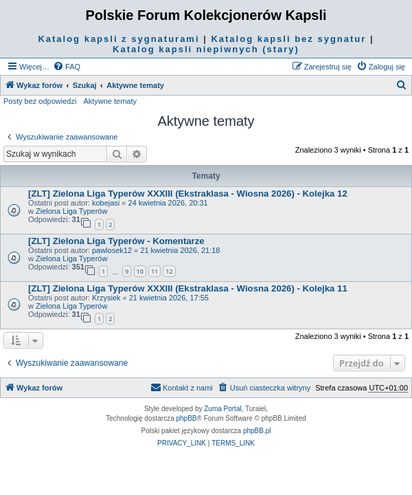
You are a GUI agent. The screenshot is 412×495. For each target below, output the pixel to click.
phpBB (186, 418)
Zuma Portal (222, 408)
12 (168, 271)
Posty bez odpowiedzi (39, 101)
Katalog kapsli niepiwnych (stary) (206, 49)
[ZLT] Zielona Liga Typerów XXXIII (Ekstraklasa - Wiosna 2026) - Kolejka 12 (187, 193)
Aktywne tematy (110, 101)
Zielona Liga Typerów (71, 211)
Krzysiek (106, 298)
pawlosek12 (112, 250)
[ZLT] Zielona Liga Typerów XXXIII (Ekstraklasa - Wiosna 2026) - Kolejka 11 (187, 288)
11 (154, 271)
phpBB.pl (257, 430)
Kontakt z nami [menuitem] (181, 387)
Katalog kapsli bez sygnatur (288, 39)
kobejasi (105, 203)
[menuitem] (66, 66)
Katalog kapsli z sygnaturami (118, 39)
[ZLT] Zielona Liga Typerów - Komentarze (116, 241)
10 (140, 271)
